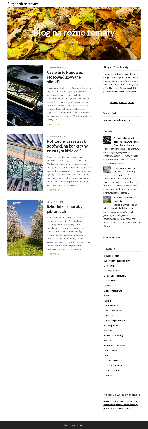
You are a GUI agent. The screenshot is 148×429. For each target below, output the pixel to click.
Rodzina (107, 340)
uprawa (130, 401)
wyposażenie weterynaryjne (116, 120)
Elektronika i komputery (114, 275)
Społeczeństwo (110, 350)
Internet (107, 295)
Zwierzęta (108, 375)
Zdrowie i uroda (111, 370)
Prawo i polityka (111, 325)
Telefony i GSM (110, 360)
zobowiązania (121, 408)
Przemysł (107, 330)
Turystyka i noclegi (112, 365)
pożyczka (107, 408)
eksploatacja (133, 405)
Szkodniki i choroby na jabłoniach (67, 209)
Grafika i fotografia (112, 290)
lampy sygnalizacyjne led (122, 102)
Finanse (107, 285)
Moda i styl (108, 315)
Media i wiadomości (112, 310)
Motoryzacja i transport (115, 320)
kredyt (113, 408)
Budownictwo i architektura (116, 260)
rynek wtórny (121, 401)
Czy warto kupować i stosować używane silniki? (66, 77)
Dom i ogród (109, 265)
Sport (106, 355)
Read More (53, 124)
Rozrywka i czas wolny (114, 345)
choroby (115, 412)
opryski (113, 401)
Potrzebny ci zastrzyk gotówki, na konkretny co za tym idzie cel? (67, 146)
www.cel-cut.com (111, 237)
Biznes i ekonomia (112, 255)
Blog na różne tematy (22, 4)
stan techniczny (121, 405)
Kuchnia (107, 300)
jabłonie (106, 401)
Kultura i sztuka (110, 305)
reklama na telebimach (125, 91)
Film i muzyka (109, 280)
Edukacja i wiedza (111, 270)
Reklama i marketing (113, 335)
